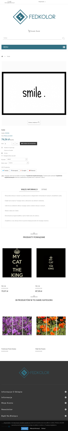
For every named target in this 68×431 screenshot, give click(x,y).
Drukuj (5, 153)
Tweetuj (5, 170)
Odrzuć (43, 428)
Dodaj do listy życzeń (10, 156)
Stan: (2, 136)
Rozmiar (3, 159)
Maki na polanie (40, 349)
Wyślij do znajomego (9, 147)
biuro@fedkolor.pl (9, 2)
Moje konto (7, 403)
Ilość (2, 143)
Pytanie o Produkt (8, 150)
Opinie (44, 189)
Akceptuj (24, 428)
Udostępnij (14, 170)
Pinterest (32, 170)
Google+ (23, 170)
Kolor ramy (4, 163)
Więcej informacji (35, 428)
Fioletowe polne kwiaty (8, 349)
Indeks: (3, 133)
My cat (3, 286)
